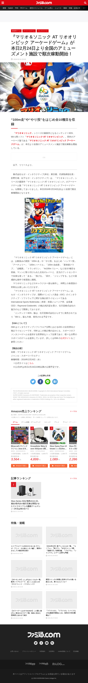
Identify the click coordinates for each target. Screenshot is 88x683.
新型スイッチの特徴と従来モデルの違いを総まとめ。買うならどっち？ (61, 581)
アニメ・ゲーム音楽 (70, 422)
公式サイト (66, 338)
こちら (31, 363)
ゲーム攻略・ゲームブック (31, 422)
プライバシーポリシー (29, 651)
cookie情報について (64, 651)
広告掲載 (75, 651)
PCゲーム (24, 8)
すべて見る (73, 411)
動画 (65, 8)
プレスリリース (42, 31)
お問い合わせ (14, 651)
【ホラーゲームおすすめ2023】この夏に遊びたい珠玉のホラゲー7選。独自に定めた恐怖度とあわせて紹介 (26, 613)
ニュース (58, 8)
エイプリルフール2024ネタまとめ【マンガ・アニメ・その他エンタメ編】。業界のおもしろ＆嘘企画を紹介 (26, 548)
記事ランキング (21, 478)
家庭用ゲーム (16, 31)
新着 (4, 8)
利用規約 (42, 651)
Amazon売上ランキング (26, 411)
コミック (47, 422)
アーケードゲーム (29, 31)
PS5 (16, 8)
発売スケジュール (36, 8)
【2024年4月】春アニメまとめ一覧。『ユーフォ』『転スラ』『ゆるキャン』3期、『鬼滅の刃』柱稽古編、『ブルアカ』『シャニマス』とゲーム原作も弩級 (61, 549)
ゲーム (15, 422)
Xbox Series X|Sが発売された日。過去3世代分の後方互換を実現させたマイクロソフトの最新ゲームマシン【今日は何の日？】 (25, 505)
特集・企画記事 (75, 8)
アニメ (56, 422)
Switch (10, 8)
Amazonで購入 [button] (19, 466)
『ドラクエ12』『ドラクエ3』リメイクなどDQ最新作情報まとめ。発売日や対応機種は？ (61, 613)
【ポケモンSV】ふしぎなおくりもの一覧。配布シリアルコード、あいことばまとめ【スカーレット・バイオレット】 (26, 582)
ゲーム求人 (49, 8)
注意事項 (51, 651)
